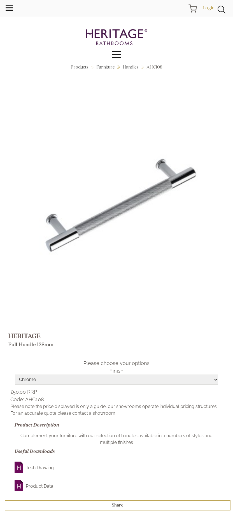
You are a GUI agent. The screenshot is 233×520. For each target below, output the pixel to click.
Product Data (39, 486)
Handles (131, 67)
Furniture (105, 67)
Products (79, 67)
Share (118, 505)
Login (208, 7)
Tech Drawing (40, 467)
